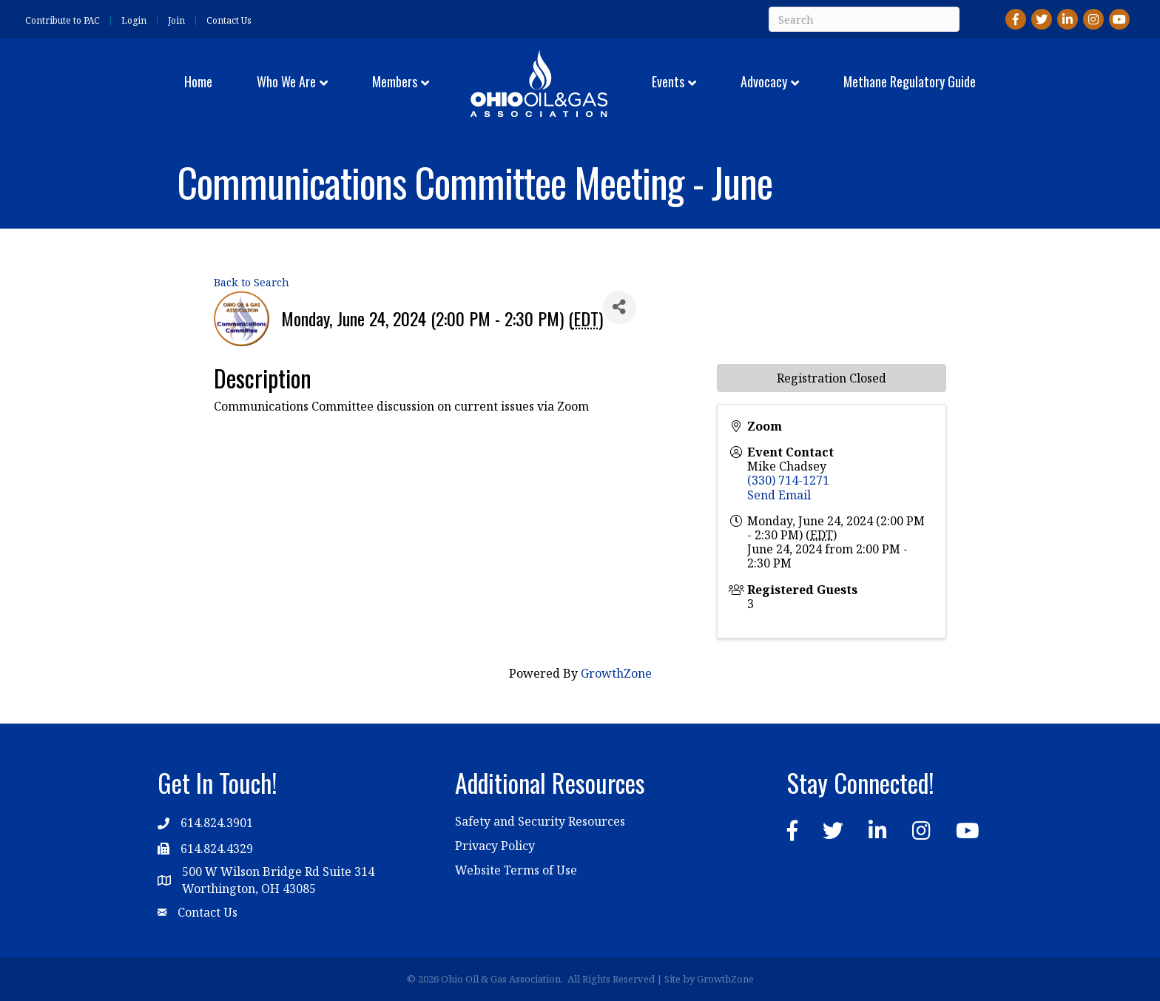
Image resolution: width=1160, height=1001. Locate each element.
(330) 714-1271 (788, 480)
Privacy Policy (495, 845)
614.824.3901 (217, 823)
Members (394, 81)
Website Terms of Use (516, 870)
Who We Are (286, 81)
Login (133, 20)
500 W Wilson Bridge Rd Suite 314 (278, 871)
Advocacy (764, 81)
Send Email (779, 495)
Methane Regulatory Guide (909, 81)
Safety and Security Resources (540, 821)
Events (668, 81)
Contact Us (229, 20)
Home (198, 81)
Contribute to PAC (62, 20)
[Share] (619, 307)
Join (176, 20)
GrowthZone (616, 673)
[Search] (864, 19)
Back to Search (251, 282)
